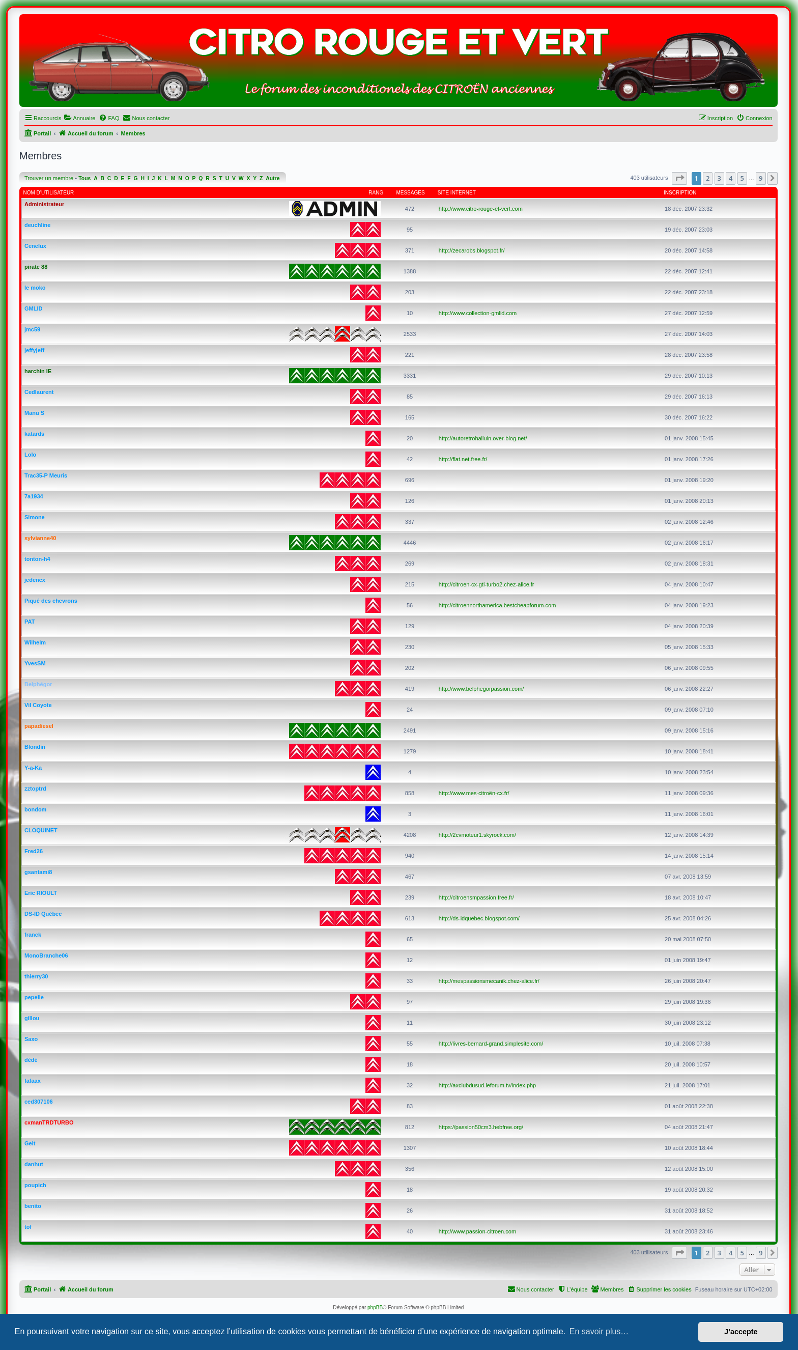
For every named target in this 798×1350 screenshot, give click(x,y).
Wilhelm (35, 642)
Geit (29, 1143)
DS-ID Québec (43, 914)
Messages (410, 192)
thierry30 (36, 976)
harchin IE (37, 371)
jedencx (34, 580)
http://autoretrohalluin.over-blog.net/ (483, 438)
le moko (35, 288)
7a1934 (33, 496)
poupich (35, 1185)
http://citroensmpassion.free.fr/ (476, 897)
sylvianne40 (40, 538)
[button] (679, 178)
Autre (272, 178)
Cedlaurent (38, 392)
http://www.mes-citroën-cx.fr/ (474, 793)
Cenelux (35, 246)
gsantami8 (38, 872)
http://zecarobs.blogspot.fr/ (472, 250)
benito (32, 1206)
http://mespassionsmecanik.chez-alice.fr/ (489, 981)
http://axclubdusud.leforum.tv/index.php (487, 1085)
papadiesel (38, 726)
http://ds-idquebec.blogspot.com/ (479, 918)
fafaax (32, 1081)
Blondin (34, 747)
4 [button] (730, 178)
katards (34, 434)
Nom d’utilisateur (48, 192)
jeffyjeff (34, 350)
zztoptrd (35, 788)
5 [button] (742, 178)
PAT (29, 621)
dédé (31, 1060)
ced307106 (38, 1102)
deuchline (37, 225)
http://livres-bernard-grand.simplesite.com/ (491, 1043)
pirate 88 (35, 267)
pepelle (34, 997)
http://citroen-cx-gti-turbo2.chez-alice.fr (486, 584)
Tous (84, 178)
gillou (31, 1018)
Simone (34, 517)
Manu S (34, 413)
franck (32, 935)
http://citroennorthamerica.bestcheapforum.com (497, 605)
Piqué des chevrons (50, 601)
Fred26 (33, 851)
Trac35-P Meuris (45, 475)
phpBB (375, 1307)
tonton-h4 (37, 559)
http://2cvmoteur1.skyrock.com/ (477, 835)
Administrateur (44, 204)
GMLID (33, 308)
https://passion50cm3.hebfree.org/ (481, 1127)
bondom (35, 809)
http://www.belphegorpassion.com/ (481, 689)
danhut (33, 1164)
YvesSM (35, 663)
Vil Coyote (38, 705)
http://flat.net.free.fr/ (463, 459)
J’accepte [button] (741, 1332)
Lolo (30, 455)
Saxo (31, 1039)
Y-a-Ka (33, 768)
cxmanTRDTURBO (49, 1122)
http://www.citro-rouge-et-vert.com (481, 209)
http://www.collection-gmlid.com (478, 313)
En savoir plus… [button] (599, 1331)
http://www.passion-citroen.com (477, 1231)
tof (28, 1227)
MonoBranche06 (46, 955)
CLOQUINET (41, 830)
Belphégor (38, 684)
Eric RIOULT (40, 893)
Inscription (680, 192)
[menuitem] (79, 118)
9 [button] (760, 178)
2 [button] (707, 178)
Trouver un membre (48, 178)
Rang (375, 192)
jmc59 (32, 329)
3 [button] (719, 178)
